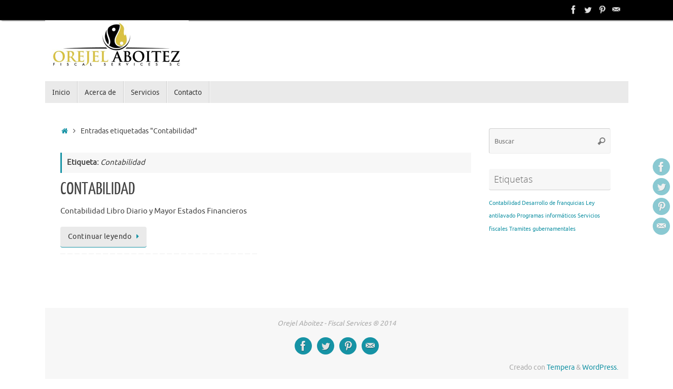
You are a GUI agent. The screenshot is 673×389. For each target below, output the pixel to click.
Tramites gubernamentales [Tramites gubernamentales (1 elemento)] (542, 229)
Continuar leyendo (105, 236)
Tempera (561, 367)
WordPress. (600, 367)
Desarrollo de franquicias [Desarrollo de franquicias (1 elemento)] (553, 203)
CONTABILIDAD (97, 189)
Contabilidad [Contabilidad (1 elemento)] (504, 203)
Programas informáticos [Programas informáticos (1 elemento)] (546, 216)
